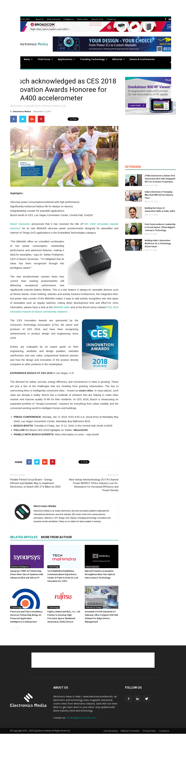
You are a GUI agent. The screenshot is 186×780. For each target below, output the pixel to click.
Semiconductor (92, 566)
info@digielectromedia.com (81, 717)
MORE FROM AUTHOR (56, 537)
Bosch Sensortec (20, 223)
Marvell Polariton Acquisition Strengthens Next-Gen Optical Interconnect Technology (100, 574)
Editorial (118, 59)
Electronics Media (22, 111)
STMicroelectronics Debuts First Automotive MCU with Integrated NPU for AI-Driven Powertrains (160, 179)
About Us (40, 19)
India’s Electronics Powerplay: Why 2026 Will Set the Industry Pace (159, 195)
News (28, 59)
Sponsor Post (97, 19)
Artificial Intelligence (20, 566)
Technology (53, 566)
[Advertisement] (64, 446)
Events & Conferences (142, 59)
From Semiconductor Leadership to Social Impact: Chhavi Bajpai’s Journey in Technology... (160, 227)
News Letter (82, 19)
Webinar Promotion (130, 730)
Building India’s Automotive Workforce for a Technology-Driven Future (158, 243)
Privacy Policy (149, 730)
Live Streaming (111, 730)
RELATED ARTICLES (24, 537)
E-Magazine (69, 19)
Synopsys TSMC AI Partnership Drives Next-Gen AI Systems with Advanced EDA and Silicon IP (26, 574)
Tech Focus (45, 59)
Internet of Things (94, 607)
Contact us (111, 19)
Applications (66, 59)
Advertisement (53, 19)
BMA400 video (61, 307)
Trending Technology (93, 59)
